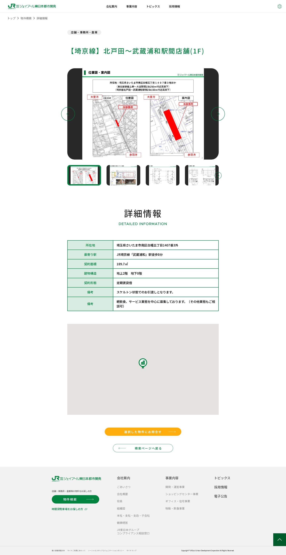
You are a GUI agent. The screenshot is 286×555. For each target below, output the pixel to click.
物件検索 (26, 18)
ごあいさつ (124, 487)
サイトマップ (147, 550)
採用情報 (220, 487)
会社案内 (123, 477)
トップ (11, 18)
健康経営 (122, 523)
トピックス (222, 477)
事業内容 (172, 477)
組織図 (121, 508)
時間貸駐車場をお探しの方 (67, 509)
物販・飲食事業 (175, 508)
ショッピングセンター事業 (181, 494)
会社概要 (122, 494)
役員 (119, 501)
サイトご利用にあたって (81, 550)
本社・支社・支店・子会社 (133, 515)
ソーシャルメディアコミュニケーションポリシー (117, 550)
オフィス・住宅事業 (177, 501)
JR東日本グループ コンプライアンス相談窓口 (133, 531)
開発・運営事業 (175, 487)
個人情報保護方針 (60, 550)
